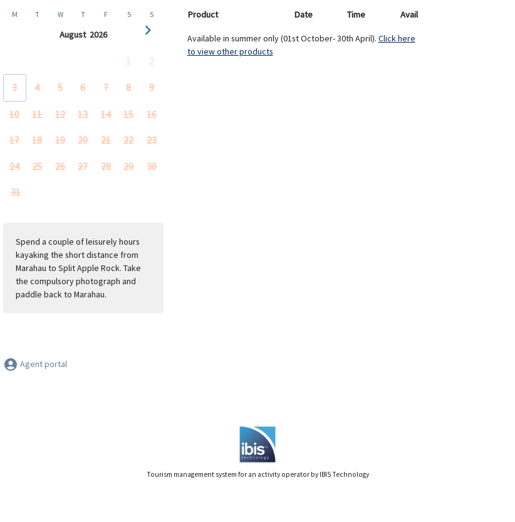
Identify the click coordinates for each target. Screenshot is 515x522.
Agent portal (35, 364)
